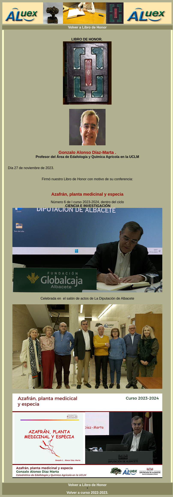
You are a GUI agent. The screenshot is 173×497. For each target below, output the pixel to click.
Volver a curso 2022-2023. (87, 492)
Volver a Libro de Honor (87, 27)
